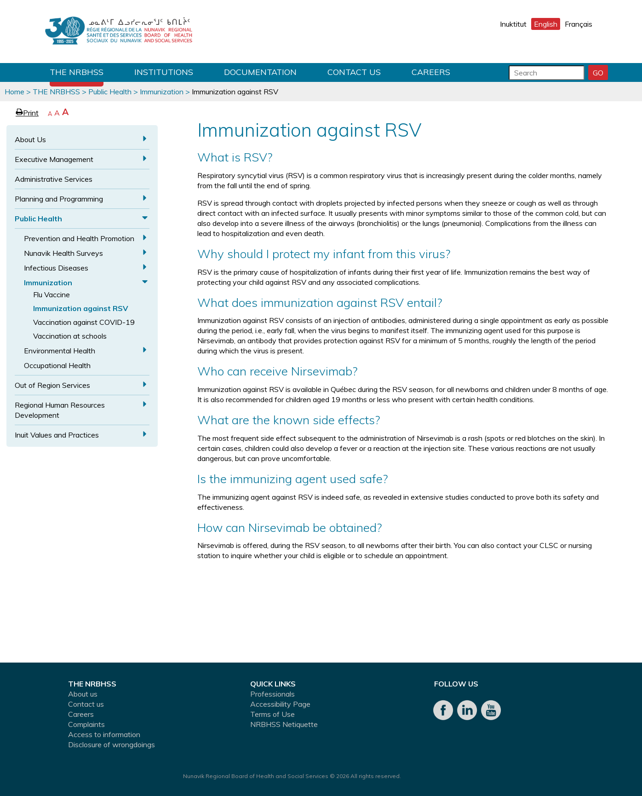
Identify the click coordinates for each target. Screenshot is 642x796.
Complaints (86, 724)
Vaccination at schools (70, 335)
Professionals (272, 693)
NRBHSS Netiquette (284, 724)
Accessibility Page (280, 704)
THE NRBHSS (76, 72)
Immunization (161, 91)
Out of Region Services (52, 385)
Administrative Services (53, 179)
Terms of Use (272, 714)
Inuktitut (513, 24)
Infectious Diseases (56, 267)
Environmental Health (59, 350)
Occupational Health (57, 365)
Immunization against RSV (80, 308)
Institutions (163, 72)
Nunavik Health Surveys (63, 253)
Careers (431, 72)
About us (82, 693)
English (545, 24)
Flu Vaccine (51, 294)
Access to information (104, 734)
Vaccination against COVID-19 (84, 322)
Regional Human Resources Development (60, 410)
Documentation (260, 72)
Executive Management (54, 159)
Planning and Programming (59, 198)
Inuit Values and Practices (57, 434)
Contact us (354, 72)
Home (14, 91)
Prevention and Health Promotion (79, 238)
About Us (30, 139)
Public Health (110, 91)
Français (578, 24)
